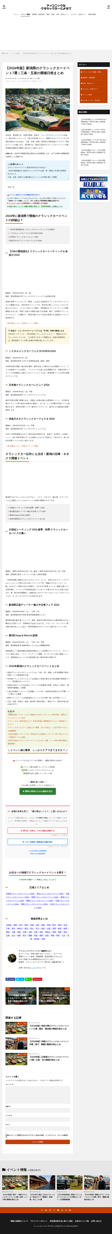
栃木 (54, 925)
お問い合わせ (96, 1221)
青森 (15, 925)
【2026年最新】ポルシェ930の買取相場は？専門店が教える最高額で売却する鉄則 (93, 162)
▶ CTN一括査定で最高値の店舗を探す (38, 842)
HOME (6, 53)
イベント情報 (25, 14)
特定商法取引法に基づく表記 (61, 1221)
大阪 (30, 932)
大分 (63, 935)
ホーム (16, 14)
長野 (54, 928)
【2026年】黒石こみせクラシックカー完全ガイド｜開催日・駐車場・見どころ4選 (42, 1197)
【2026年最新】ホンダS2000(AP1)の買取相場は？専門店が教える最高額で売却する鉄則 (93, 121)
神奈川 (20, 928)
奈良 (41, 932)
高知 (36, 935)
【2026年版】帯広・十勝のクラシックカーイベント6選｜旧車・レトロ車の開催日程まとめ (15, 1197)
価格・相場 (50, 14)
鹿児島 (36, 939)
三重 (13, 932)
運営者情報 (92, 14)
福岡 (41, 935)
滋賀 (19, 932)
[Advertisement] (56, 35)
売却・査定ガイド (62, 14)
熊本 (58, 935)
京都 (24, 932)
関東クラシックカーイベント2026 (45, 897)
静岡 (65, 928)
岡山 (65, 932)
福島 (43, 925)
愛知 (8, 932)
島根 (60, 932)
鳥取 (54, 932)
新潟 (26, 928)
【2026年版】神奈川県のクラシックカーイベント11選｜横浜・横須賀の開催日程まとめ (49, 1027)
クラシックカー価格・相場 (92, 72)
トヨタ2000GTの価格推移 (38, 851)
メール (8, 1115)
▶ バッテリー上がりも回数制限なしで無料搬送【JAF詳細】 (27, 203)
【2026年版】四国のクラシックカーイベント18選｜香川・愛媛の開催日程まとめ (49, 1042)
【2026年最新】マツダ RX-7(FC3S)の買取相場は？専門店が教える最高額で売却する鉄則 (93, 142)
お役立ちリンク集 (82, 1221)
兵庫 (36, 932)
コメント (9, 1084)
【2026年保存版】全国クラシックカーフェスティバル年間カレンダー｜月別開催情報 (69, 1197)
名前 (7, 1106)
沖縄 (43, 939)
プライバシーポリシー (39, 1221)
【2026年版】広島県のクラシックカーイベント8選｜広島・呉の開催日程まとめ (49, 1058)
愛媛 (30, 935)
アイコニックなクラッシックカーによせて (63, 1226)
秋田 (26, 925)
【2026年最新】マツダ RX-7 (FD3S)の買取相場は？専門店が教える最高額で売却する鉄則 (93, 132)
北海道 (8, 925)
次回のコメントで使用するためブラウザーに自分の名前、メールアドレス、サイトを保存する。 (36, 1136)
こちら (33, 968)
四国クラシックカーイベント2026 (34, 904)
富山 (32, 928)
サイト (7, 1124)
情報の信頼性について (19, 1221)
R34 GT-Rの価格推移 (38, 853)
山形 (37, 925)
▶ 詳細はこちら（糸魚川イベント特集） (23, 323)
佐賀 (47, 935)
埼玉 (65, 925)
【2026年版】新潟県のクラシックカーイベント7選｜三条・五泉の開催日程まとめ (47, 53)
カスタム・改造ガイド (78, 14)
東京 (13, 928)
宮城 (32, 925)
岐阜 (60, 928)
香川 (24, 935)
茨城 (48, 925)
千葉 (8, 928)
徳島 (19, 935)
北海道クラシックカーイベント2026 (20, 894)
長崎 (52, 935)
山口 (13, 935)
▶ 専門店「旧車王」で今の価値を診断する (37, 831)
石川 (37, 928)
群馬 (60, 925)
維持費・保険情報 (38, 14)
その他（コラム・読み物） (92, 100)
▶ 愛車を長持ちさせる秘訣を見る (38, 791)
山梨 (48, 928)
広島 (8, 935)
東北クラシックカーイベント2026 (50, 894)
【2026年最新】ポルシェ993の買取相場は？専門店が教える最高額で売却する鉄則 (93, 152)
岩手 (21, 925)
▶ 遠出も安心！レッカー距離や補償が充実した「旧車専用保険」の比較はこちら (35, 206)
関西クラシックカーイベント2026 (39, 900)
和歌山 (47, 932)
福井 (43, 928)
